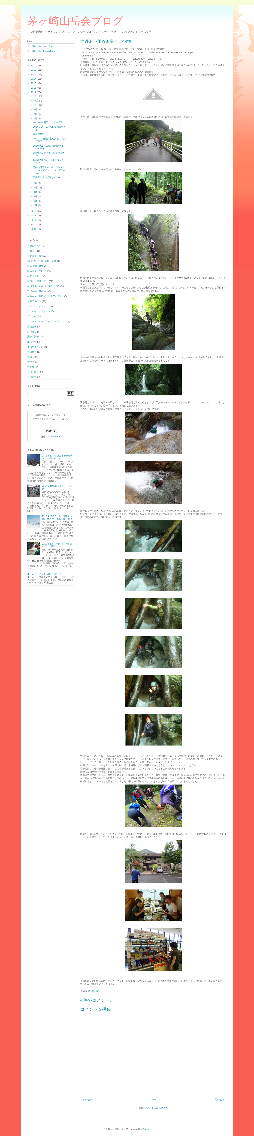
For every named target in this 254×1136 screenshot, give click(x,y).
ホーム (153, 1099)
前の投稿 (219, 1099)
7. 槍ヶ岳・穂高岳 (36, 291)
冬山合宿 (32, 377)
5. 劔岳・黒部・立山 (37, 281)
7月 (36, 118)
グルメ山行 (33, 316)
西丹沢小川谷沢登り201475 (47, 177)
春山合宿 (32, 351)
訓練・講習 (33, 336)
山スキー (32, 341)
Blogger (146, 1129)
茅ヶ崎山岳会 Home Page (40, 46)
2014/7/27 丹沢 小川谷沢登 (47, 122)
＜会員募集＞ (34, 245)
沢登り (30, 367)
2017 (34, 78)
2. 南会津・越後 (35, 266)
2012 (34, 215)
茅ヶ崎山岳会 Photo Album (41, 51)
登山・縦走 (33, 372)
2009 (34, 229)
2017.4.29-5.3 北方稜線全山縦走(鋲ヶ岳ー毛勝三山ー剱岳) (57, 517)
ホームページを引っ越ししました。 (45, 574)
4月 (36, 192)
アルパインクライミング (40, 311)
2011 (34, 220)
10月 (36, 105)
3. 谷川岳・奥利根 (36, 271)
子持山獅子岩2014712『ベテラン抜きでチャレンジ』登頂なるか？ (49, 170)
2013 (34, 211)
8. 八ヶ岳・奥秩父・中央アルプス (44, 296)
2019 (34, 69)
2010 (34, 224)
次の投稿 (87, 1099)
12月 (36, 96)
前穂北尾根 (38, 134)
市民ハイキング (35, 346)
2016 (34, 83)
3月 (36, 196)
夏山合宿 (32, 326)
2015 (34, 87)
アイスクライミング (37, 306)
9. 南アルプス (34, 301)
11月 (36, 100)
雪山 (29, 356)
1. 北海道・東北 (35, 256)
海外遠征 (32, 331)
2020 (34, 65)
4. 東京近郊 (33, 276)
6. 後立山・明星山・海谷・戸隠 (43, 286)
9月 (36, 109)
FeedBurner (54, 436)
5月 (36, 187)
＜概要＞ (32, 251)
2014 (34, 92)
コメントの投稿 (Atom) (156, 1107)
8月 (36, 114)
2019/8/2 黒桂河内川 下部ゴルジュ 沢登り (57, 545)
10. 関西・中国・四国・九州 (41, 261)
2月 (36, 201)
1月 (36, 205)
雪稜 (29, 361)
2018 (34, 74)
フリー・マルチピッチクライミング (45, 321)
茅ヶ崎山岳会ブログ (75, 21)
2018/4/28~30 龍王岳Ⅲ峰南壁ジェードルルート (57, 457)
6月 (36, 183)
